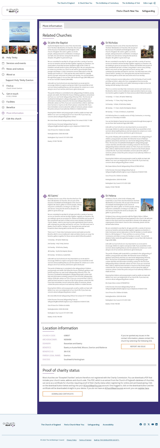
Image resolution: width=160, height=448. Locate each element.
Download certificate (63, 394)
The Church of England (66, 3)
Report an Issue (137, 346)
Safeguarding (148, 11)
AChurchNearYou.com (92, 385)
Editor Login (149, 3)
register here (143, 388)
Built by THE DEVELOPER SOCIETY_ (107, 440)
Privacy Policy (72, 440)
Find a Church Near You (128, 11)
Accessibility (108, 424)
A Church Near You (85, 3)
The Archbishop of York (131, 3)
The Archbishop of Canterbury (107, 3)
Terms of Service (85, 440)
